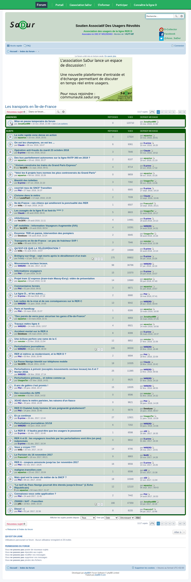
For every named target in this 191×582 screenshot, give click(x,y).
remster (147, 241)
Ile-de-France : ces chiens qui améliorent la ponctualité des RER (51, 203)
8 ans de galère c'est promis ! (31, 385)
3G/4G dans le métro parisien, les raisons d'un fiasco (44, 400)
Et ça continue (22, 415)
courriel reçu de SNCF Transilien (33, 188)
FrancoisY (148, 203)
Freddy (21, 258)
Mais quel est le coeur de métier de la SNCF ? (40, 477)
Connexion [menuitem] (179, 46)
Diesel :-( (19, 508)
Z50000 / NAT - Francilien (28, 501)
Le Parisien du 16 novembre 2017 (33, 454)
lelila (20, 205)
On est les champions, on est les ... (34, 142)
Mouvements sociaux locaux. (31, 263)
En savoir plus (110, 56)
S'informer (104, 4)
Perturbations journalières (29, 346)
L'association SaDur (81, 4)
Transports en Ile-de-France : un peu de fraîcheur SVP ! (46, 240)
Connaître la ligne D (145, 4)
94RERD (147, 226)
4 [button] (169, 112)
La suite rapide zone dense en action (35, 135)
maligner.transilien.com (27, 469)
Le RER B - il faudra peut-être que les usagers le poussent (47, 430)
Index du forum (27, 51)
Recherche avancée (181, 16)
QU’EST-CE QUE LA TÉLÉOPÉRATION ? (37, 248)
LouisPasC (25, 198)
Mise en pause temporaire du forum (34, 121)
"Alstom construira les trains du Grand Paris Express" (45, 165)
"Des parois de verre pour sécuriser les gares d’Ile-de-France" (50, 316)
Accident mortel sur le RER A (31, 331)
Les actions (62, 124)
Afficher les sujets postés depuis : (73, 517)
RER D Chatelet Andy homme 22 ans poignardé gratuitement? (49, 408)
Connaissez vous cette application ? (35, 493)
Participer (122, 4)
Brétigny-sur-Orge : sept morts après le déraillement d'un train (50, 255)
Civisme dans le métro (27, 195)
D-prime (147, 143)
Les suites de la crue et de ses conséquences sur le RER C (48, 301)
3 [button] (166, 112)
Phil (20, 190)
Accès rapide (16, 46)
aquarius (22, 137)
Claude (21, 145)
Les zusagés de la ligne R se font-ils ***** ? (38, 210)
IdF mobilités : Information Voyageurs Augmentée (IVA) (46, 225)
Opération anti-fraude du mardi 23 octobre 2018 (41, 150)
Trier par (107, 517)
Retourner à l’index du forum (20, 529)
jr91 (20, 504)
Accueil (13, 51)
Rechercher (176, 16)
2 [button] (162, 112)
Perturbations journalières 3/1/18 (33, 423)
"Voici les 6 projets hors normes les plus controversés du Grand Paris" (55, 172)
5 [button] (173, 112)
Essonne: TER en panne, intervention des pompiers (44, 233)
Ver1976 (23, 168)
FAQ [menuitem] (29, 46)
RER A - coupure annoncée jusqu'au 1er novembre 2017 (46, 462)
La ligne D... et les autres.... (29, 293)
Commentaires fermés (27, 286)
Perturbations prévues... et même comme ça (39, 378)
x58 (145, 431)
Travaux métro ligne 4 (26, 323)
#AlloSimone (21, 218)
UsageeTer (149, 181)
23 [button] (180, 112)
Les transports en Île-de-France (30, 107)
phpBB (87, 573)
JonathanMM (24, 124)
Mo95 (146, 455)
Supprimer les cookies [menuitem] (145, 568)
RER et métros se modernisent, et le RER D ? (40, 354)
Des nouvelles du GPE (27, 393)
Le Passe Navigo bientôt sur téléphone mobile (40, 361)
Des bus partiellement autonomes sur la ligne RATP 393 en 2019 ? (52, 157)
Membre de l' (123, 34)
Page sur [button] (152, 112)
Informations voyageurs (28, 271)
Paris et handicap (24, 308)
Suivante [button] (184, 112)
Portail (59, 4)
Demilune (22, 236)
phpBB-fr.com (100, 575)
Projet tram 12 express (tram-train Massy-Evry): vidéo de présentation (54, 278)
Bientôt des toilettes (26, 180)
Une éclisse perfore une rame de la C (35, 338)
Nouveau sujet (15, 111)
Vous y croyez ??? (25, 447)
